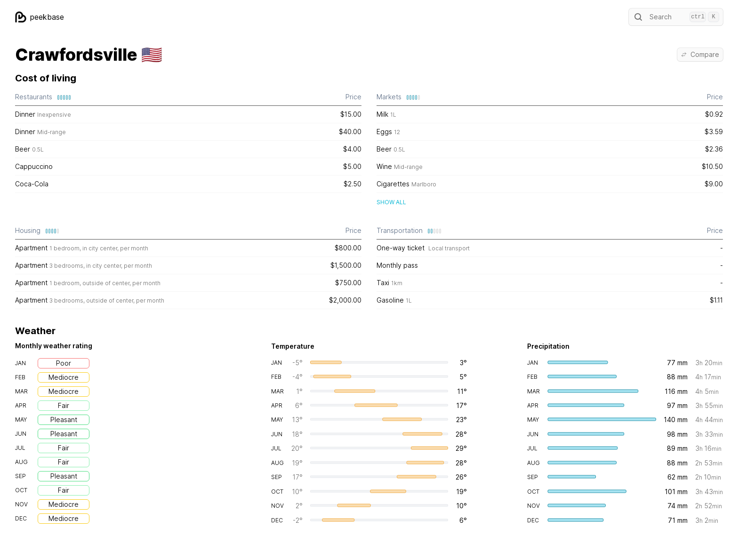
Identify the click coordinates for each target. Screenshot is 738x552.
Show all (391, 202)
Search (676, 17)
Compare (700, 54)
